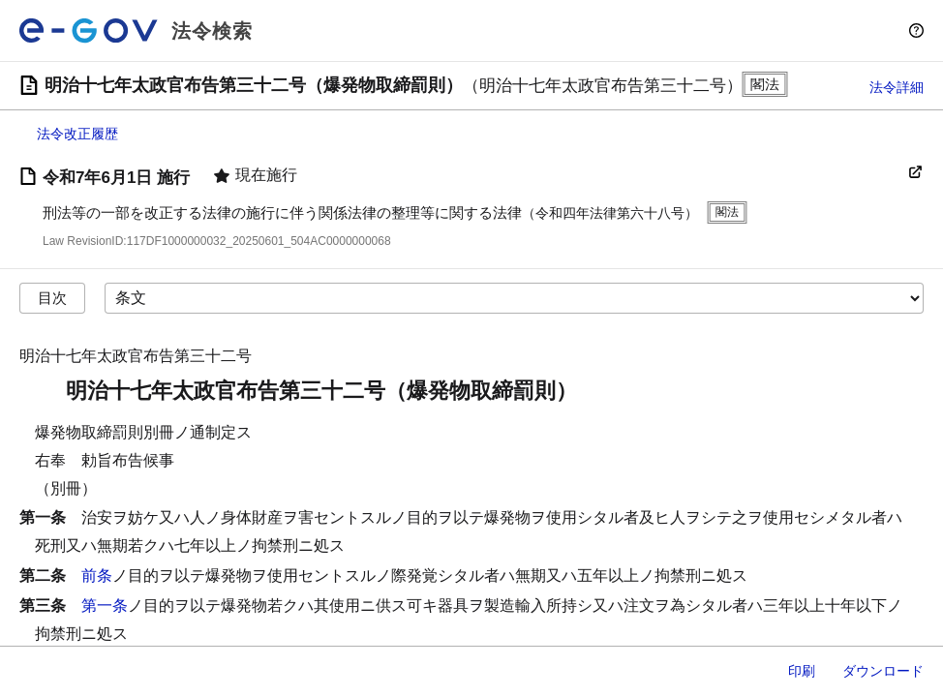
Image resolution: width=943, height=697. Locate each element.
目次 (52, 297)
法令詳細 (896, 87)
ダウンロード (883, 671)
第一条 (104, 605)
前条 (96, 575)
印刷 (801, 671)
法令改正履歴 (77, 133)
